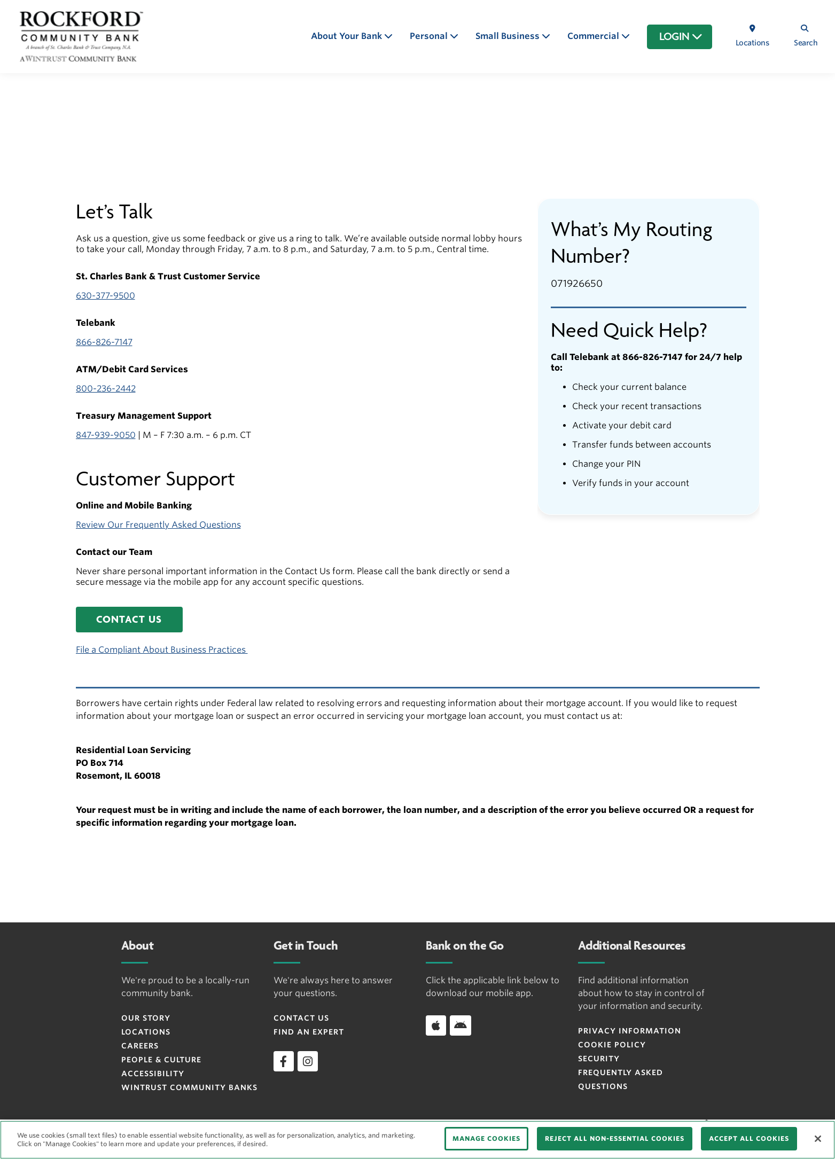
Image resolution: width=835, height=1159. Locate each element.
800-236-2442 (106, 388)
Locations (145, 1032)
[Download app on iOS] (436, 1025)
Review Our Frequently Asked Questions (158, 525)
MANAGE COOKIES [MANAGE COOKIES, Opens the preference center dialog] (486, 1138)
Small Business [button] (508, 36)
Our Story (145, 1018)
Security (599, 1058)
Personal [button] (430, 36)
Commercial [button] (594, 36)
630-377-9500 (105, 296)
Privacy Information (629, 1031)
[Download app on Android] (460, 1025)
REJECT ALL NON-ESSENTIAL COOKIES (614, 1138)
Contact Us (301, 1018)
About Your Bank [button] (347, 36)
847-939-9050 (106, 435)
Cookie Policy (612, 1044)
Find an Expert (309, 1032)
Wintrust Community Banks (189, 1087)
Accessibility (152, 1073)
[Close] (818, 1138)
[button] (129, 619)
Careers (140, 1045)
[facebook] (284, 1061)
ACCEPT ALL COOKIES (749, 1138)
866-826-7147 (104, 342)
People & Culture (161, 1059)
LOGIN (681, 37)
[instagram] (308, 1061)
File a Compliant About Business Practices (162, 650)
